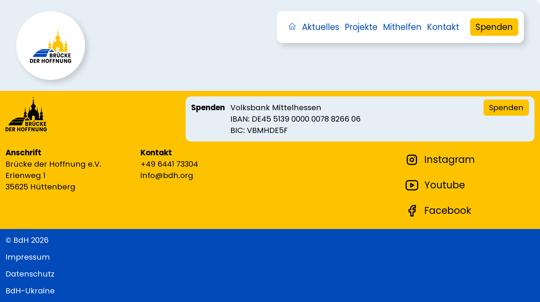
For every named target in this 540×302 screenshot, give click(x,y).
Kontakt (443, 27)
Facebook (438, 211)
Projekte (361, 27)
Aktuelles (320, 27)
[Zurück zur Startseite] (50, 63)
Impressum (28, 257)
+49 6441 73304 (169, 164)
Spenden (494, 27)
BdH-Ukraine (30, 290)
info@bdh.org (167, 175)
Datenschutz (30, 274)
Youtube (435, 185)
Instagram (440, 160)
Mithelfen (402, 27)
